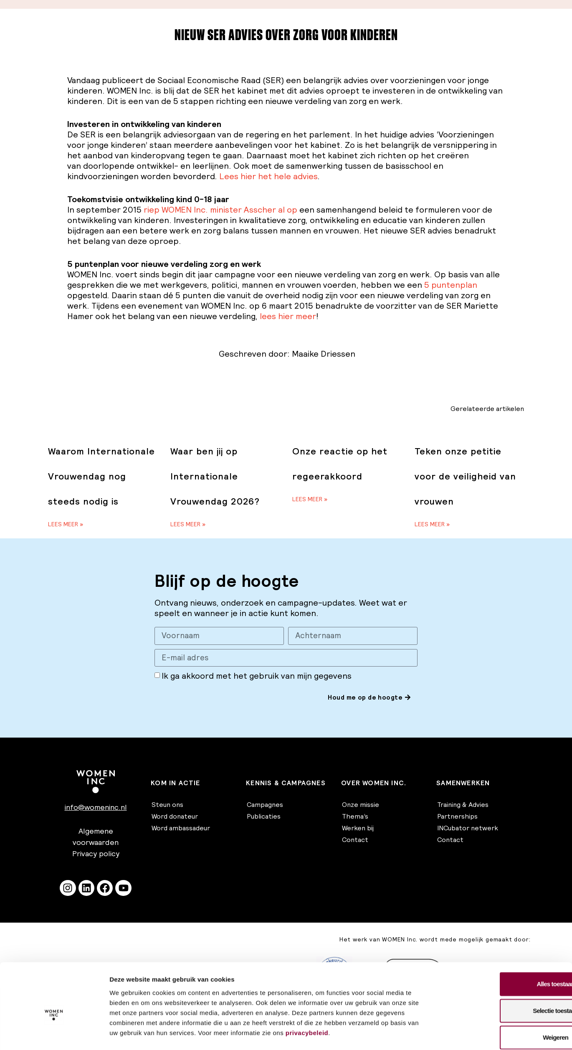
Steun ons (167, 805)
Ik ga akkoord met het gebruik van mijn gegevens (257, 676)
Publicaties (264, 816)
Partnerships (457, 816)
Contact (355, 840)
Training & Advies (462, 805)
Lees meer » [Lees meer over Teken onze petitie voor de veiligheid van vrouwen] (432, 524)
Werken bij (358, 828)
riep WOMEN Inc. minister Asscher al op (220, 209)
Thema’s (355, 816)
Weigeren (502, 995)
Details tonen (451, 1033)
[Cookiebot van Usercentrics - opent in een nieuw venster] (54, 1033)
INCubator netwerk (467, 828)
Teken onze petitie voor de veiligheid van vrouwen (465, 476)
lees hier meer (288, 316)
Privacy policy (95, 854)
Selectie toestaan (502, 968)
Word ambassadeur (181, 828)
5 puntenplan (450, 284)
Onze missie (360, 805)
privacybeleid (307, 990)
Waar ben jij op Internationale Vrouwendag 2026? (215, 476)
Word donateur (175, 816)
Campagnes (265, 805)
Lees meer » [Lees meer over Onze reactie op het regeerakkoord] (309, 499)
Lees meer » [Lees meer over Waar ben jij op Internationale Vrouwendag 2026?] (187, 524)
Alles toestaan (502, 941)
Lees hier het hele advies (268, 176)
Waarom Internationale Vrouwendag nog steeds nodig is (101, 476)
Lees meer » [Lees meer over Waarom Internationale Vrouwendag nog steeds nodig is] (65, 524)
